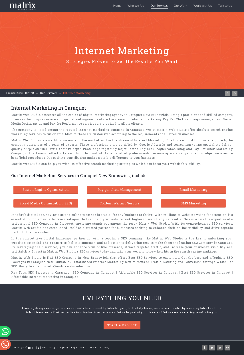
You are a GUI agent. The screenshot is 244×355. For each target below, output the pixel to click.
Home (117, 6)
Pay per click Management (119, 189)
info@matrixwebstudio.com (68, 266)
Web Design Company (55, 347)
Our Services (159, 6)
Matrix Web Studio (26, 115)
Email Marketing (193, 189)
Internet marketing (146, 119)
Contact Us (95, 347)
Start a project (122, 325)
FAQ (106, 347)
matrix (30, 93)
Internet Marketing (77, 93)
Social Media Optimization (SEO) (45, 203)
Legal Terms (78, 347)
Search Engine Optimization (46, 189)
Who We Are (136, 6)
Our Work (180, 6)
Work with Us (202, 6)
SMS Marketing (193, 203)
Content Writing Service (120, 203)
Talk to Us (225, 6)
